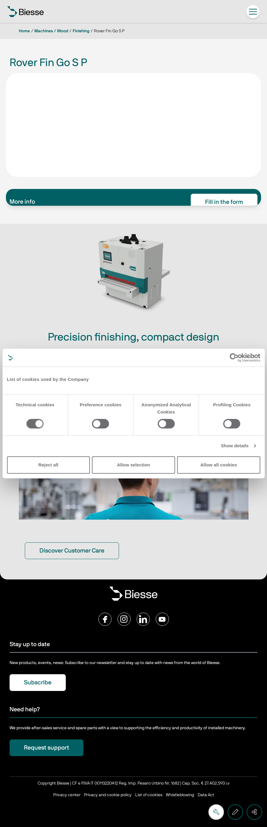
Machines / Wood (51, 31)
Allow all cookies (218, 464)
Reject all (48, 464)
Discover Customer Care (71, 551)
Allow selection (133, 464)
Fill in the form (224, 202)
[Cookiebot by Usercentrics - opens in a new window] (234, 357)
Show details (235, 445)
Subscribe (37, 683)
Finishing (81, 31)
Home (24, 31)
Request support (46, 748)
